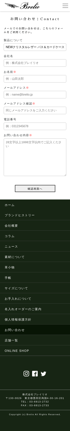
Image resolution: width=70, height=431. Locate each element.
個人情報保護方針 (18, 327)
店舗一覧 (11, 347)
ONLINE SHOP (17, 358)
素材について (15, 264)
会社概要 (11, 233)
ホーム (10, 212)
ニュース (11, 254)
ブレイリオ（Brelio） (22, 5)
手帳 (8, 285)
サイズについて (16, 295)
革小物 (10, 274)
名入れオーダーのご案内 (23, 316)
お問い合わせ (15, 337)
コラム (10, 243)
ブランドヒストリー (20, 222)
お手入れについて (18, 306)
